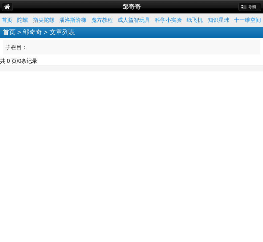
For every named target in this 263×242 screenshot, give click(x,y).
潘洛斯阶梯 (72, 20)
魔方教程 (102, 20)
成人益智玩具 (134, 20)
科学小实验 (168, 20)
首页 (7, 20)
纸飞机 (195, 20)
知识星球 (218, 20)
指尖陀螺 (44, 20)
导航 (252, 6)
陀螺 (22, 20)
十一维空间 (247, 20)
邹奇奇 (32, 32)
